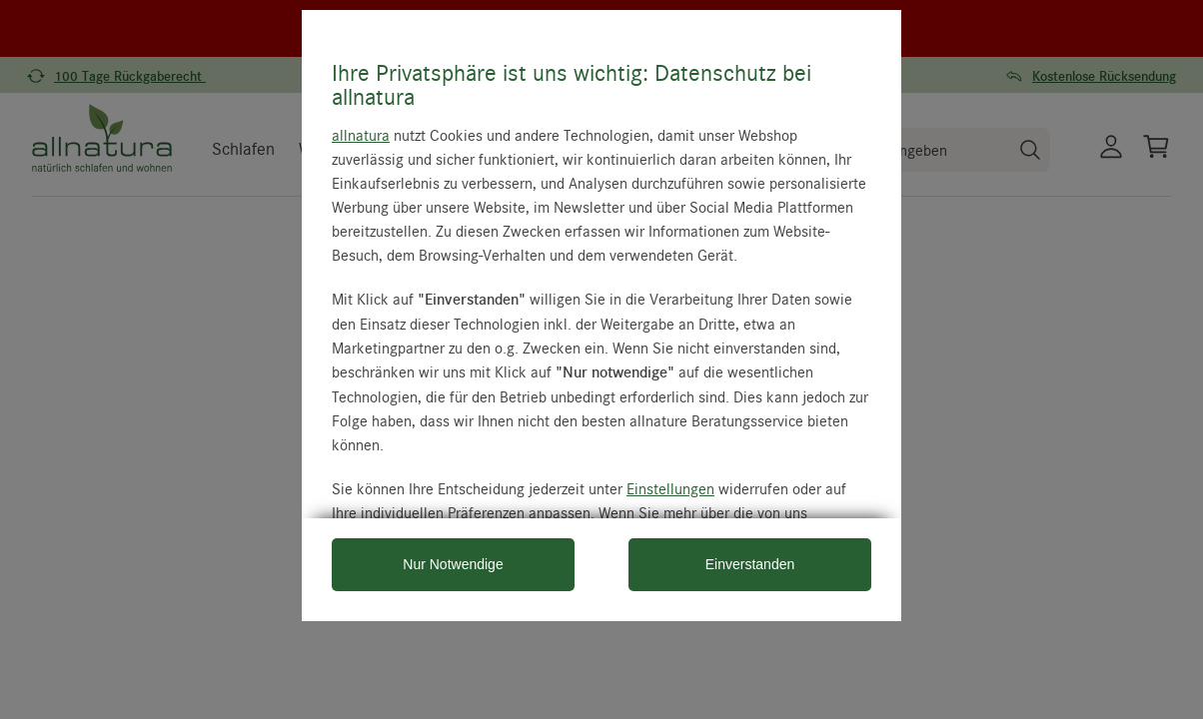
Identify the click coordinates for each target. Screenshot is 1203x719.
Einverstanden (750, 564)
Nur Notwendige (453, 564)
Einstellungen (670, 488)
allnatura (361, 135)
